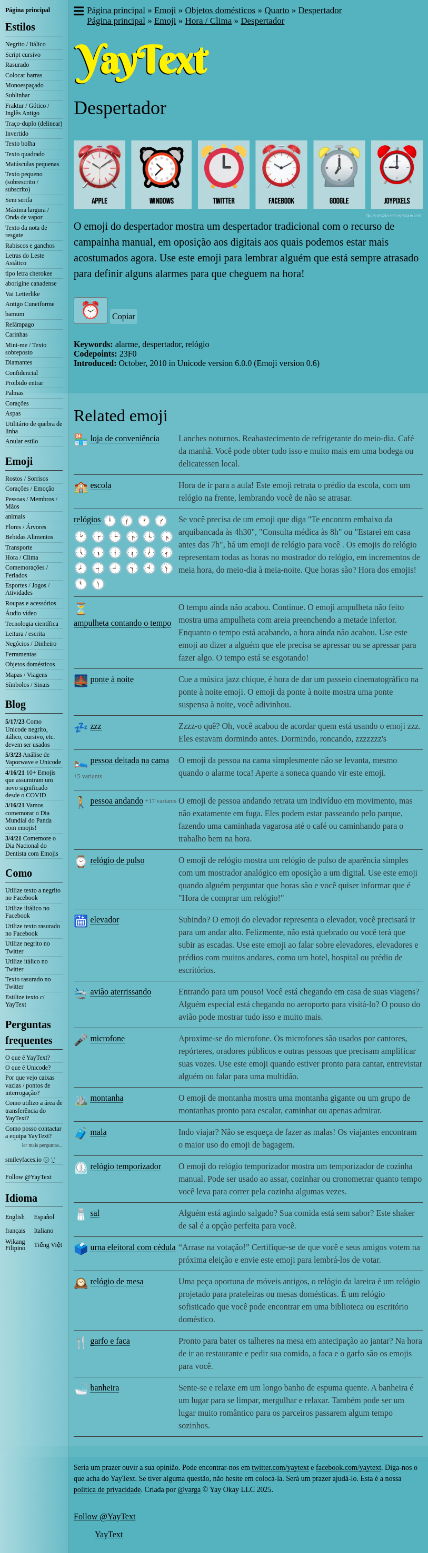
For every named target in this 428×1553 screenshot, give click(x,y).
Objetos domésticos (30, 664)
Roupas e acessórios (30, 603)
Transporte (19, 547)
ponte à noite (112, 679)
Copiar (123, 316)
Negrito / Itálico (25, 44)
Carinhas (16, 334)
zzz (95, 726)
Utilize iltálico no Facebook (27, 912)
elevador (104, 919)
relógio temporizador (125, 1166)
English (15, 1217)
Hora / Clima (21, 557)
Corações (17, 403)
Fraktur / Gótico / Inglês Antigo (27, 109)
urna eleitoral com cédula (132, 1247)
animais (15, 516)
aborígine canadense (31, 283)
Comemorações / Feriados (26, 571)
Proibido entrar (24, 383)
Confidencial (21, 373)
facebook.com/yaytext (348, 1467)
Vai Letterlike (22, 294)
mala (98, 1132)
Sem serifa (18, 200)
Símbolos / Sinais (27, 684)
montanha (106, 1097)
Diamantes (18, 362)
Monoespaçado (24, 85)
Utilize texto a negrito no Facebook (33, 894)
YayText (109, 1534)
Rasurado (17, 64)
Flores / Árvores (25, 527)
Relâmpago (19, 324)
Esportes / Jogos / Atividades (27, 589)
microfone (107, 1038)
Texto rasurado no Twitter (28, 983)
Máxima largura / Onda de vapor (27, 213)
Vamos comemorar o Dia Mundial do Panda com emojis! (28, 816)
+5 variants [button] (88, 776)
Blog (15, 704)
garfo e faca (110, 1340)
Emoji (19, 461)
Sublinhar (17, 95)
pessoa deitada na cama (129, 760)
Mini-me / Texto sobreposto (25, 348)
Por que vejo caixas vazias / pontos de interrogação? (30, 1085)
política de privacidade (107, 1490)
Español (44, 1217)
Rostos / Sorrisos (26, 478)
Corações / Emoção (29, 488)
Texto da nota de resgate (26, 231)
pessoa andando (116, 800)
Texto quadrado (25, 154)
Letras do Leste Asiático (24, 259)
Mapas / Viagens (26, 674)
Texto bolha (20, 143)
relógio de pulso (117, 860)
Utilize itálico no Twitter (26, 965)
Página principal (27, 10)
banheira (104, 1387)
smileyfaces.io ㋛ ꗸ (30, 1159)
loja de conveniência (125, 438)
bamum (14, 314)
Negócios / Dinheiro (30, 643)
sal (94, 1213)
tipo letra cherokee (28, 273)
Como (18, 873)
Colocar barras (23, 75)
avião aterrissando (120, 991)
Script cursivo (23, 54)
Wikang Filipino (15, 1245)
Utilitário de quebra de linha (33, 427)
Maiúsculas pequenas (32, 164)
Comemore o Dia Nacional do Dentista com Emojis (31, 846)
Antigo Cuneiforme (30, 304)
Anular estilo (21, 441)
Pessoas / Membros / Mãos (31, 502)
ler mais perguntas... (42, 1145)
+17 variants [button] (160, 801)
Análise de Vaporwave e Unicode (33, 758)
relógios (87, 519)
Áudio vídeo (21, 613)
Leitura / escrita (25, 633)
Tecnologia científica (31, 623)
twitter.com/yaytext (280, 1467)
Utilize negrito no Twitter (27, 947)
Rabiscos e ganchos (30, 245)
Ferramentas (20, 654)
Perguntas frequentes (29, 1032)
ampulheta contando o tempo (122, 622)
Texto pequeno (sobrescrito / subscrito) (24, 181)
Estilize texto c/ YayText (25, 1000)
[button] (78, 12)
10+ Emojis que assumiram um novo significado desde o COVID (30, 784)
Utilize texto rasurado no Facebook (32, 929)
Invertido (16, 133)
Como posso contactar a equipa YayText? (33, 1132)
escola (100, 485)
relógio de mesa (116, 1281)
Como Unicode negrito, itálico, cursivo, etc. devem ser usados (30, 733)
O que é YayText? (27, 1057)
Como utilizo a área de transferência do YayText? (34, 1110)
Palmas (14, 393)
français (15, 1230)
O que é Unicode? (28, 1067)
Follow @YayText (28, 1177)
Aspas (13, 413)
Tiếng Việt (48, 1245)
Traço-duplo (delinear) (34, 123)
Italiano (44, 1230)
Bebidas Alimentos (29, 537)
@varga (189, 1490)
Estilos (20, 27)
